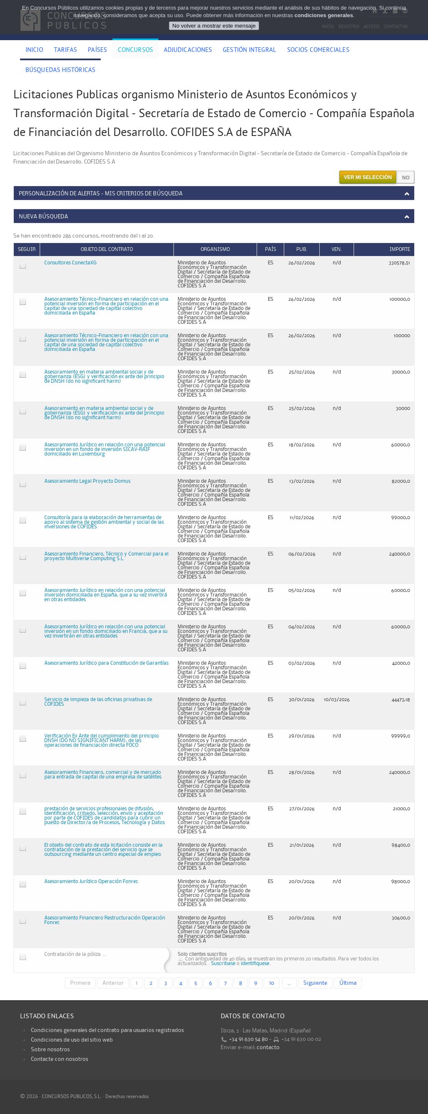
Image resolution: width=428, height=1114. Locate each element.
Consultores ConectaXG (70, 263)
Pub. (302, 249)
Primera (80, 983)
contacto (268, 1047)
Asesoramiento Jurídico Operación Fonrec (91, 881)
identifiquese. (255, 963)
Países (97, 50)
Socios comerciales (318, 50)
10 (271, 983)
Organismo (215, 249)
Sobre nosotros (50, 1049)
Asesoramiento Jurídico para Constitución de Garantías (106, 663)
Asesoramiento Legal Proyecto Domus (87, 481)
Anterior (113, 983)
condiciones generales (324, 15)
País (270, 249)
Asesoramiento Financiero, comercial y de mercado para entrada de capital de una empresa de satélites (102, 774)
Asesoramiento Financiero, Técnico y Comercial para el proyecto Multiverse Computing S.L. (106, 556)
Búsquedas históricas (60, 70)
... (289, 983)
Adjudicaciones (188, 50)
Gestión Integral (249, 50)
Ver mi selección (368, 177)
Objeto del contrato (107, 249)
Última (348, 983)
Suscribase (223, 963)
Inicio (34, 50)
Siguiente (315, 983)
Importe (400, 249)
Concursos (135, 50)
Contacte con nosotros (59, 1059)
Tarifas (65, 50)
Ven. (336, 249)
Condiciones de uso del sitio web (72, 1039)
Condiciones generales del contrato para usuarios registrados (107, 1030)
